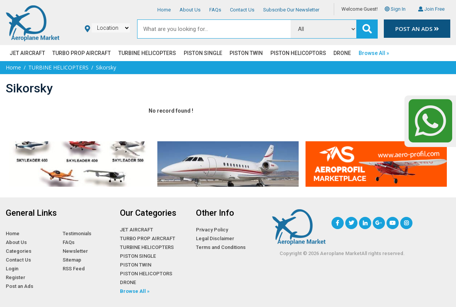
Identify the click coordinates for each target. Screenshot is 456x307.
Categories (18, 251)
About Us (190, 10)
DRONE (342, 53)
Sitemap (72, 260)
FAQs (215, 10)
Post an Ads (417, 29)
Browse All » (374, 53)
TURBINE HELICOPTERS (147, 53)
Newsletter (75, 251)
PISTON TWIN (246, 53)
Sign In (395, 9)
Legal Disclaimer (215, 238)
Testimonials (77, 233)
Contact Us (242, 10)
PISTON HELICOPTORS (298, 53)
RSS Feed (74, 268)
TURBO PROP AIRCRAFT (81, 53)
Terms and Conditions (221, 247)
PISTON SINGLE (203, 53)
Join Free (431, 9)
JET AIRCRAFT (27, 53)
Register (15, 277)
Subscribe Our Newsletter (291, 10)
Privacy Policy (212, 230)
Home (164, 10)
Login (12, 268)
